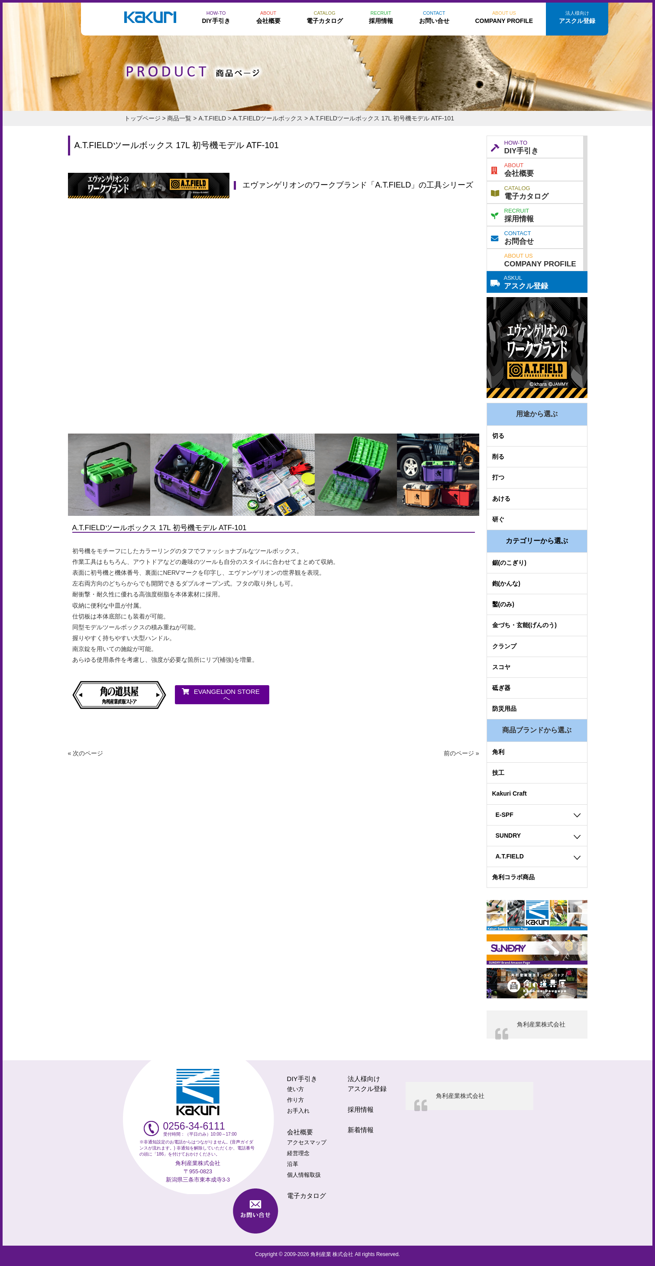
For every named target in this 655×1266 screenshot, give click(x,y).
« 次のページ (85, 753)
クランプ (504, 646)
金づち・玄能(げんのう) (524, 625)
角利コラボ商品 (513, 877)
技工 (498, 772)
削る (498, 456)
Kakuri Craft (509, 793)
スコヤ (501, 667)
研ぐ (498, 519)
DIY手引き (515, 146)
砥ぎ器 (501, 687)
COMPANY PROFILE (540, 259)
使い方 (295, 1089)
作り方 (295, 1100)
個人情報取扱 (304, 1175)
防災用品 (504, 708)
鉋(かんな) (506, 583)
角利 (498, 751)
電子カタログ (520, 192)
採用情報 (512, 214)
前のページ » (461, 753)
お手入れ (298, 1111)
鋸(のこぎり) (509, 562)
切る (498, 435)
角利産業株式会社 (541, 1024)
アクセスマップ (306, 1143)
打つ (498, 477)
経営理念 (298, 1153)
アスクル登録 (519, 281)
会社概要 (512, 169)
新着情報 (361, 1129)
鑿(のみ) (503, 604)
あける (501, 498)
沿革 (292, 1164)
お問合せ (512, 237)
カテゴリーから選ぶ (537, 540)
